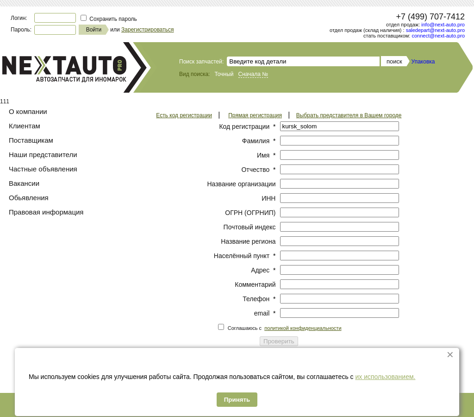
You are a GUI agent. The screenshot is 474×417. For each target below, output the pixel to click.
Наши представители (43, 154)
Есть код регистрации (184, 115)
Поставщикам (31, 140)
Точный (223, 74)
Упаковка (423, 61)
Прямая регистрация (255, 115)
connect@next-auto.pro (438, 35)
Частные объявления (43, 169)
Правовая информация (46, 212)
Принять (237, 399)
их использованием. (385, 376)
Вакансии (24, 183)
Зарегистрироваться (147, 29)
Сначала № (253, 74)
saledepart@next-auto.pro (435, 30)
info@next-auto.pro (443, 24)
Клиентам (24, 126)
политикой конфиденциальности (302, 328)
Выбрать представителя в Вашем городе (349, 115)
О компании (28, 111)
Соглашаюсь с (285, 328)
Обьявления (29, 198)
